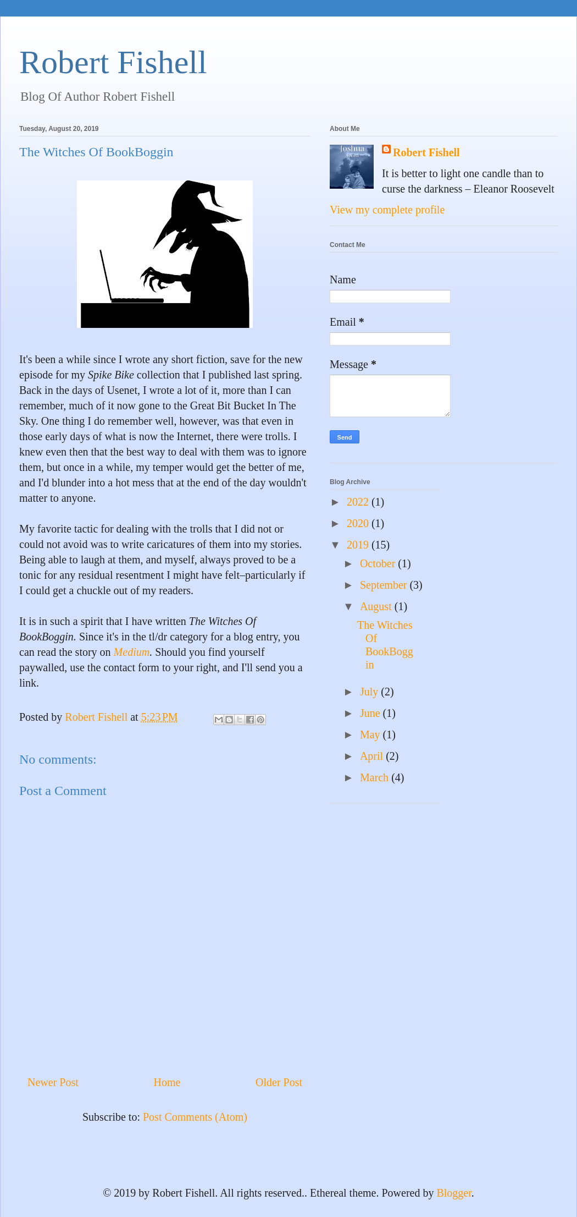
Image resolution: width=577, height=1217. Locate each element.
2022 (359, 502)
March (375, 777)
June (371, 713)
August (377, 606)
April (373, 756)
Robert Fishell (113, 62)
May (371, 734)
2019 (359, 545)
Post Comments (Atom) (195, 1117)
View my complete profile (387, 210)
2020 (359, 523)
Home (166, 1082)
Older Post (279, 1082)
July (370, 692)
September (385, 585)
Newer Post (53, 1082)
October (379, 563)
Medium (132, 652)
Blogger (453, 1193)
